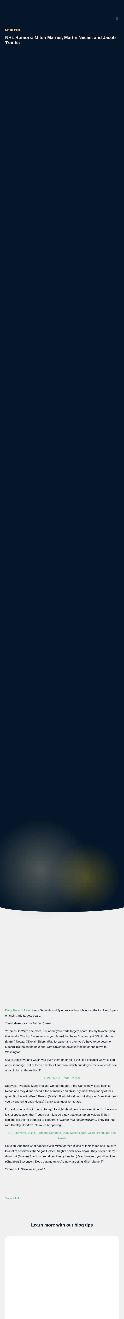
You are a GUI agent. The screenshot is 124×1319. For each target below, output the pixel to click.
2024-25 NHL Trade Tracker (62, 1078)
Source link (12, 1198)
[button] (117, 18)
